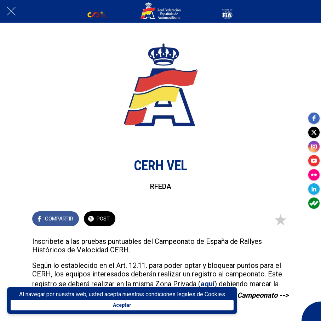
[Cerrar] (11, 11)
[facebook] (314, 118)
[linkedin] (314, 189)
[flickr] (314, 174)
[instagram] (314, 146)
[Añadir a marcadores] (280, 219)
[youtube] (314, 160)
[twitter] (314, 132)
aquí (207, 284)
